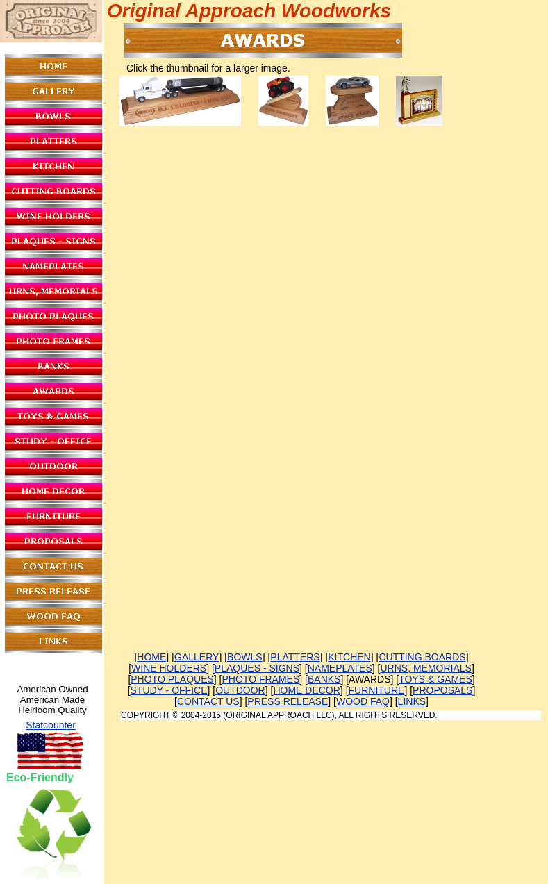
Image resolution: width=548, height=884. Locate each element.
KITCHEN (349, 656)
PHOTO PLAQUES (172, 679)
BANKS (324, 679)
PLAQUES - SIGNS (257, 668)
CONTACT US (208, 701)
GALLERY (196, 656)
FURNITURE (377, 690)
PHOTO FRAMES (261, 679)
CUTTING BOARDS (422, 656)
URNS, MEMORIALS (425, 668)
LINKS (412, 701)
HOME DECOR (306, 690)
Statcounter (51, 725)
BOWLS (245, 656)
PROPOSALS (442, 690)
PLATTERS (294, 656)
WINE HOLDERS (168, 668)
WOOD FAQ (363, 701)
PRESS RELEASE (287, 701)
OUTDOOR (240, 690)
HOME (151, 656)
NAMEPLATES (340, 668)
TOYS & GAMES (435, 679)
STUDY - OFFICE (169, 690)
